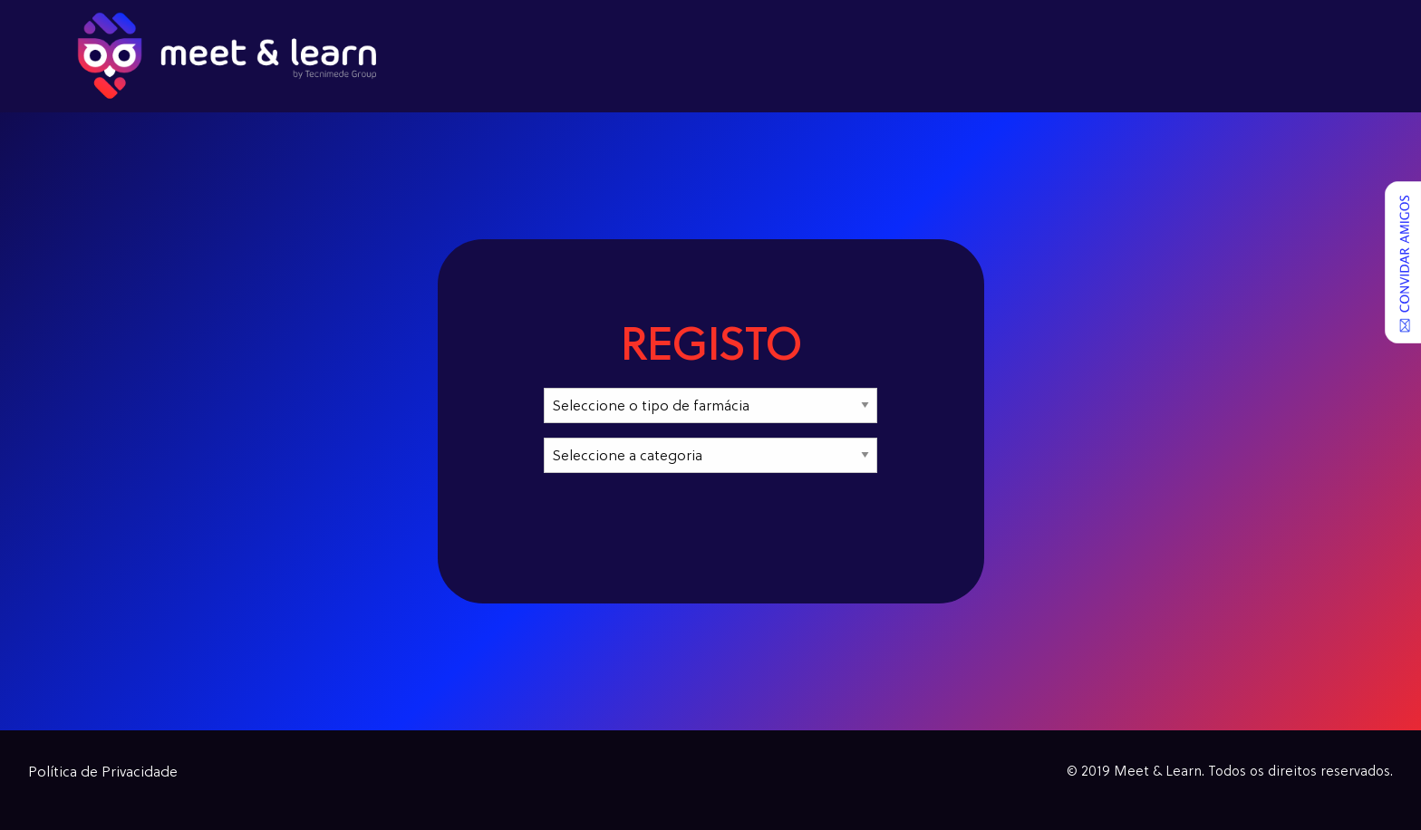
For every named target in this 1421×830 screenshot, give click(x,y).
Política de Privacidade (103, 773)
